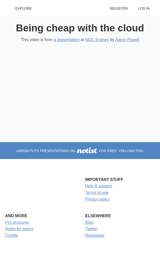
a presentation (66, 40)
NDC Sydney (97, 40)
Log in (144, 8)
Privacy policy (97, 199)
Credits (11, 235)
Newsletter (94, 235)
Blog (89, 222)
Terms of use (97, 192)
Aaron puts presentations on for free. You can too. (80, 151)
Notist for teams (19, 229)
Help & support (98, 186)
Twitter (91, 229)
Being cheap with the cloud (80, 27)
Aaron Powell (127, 40)
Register (119, 8)
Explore (23, 8)
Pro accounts (17, 222)
